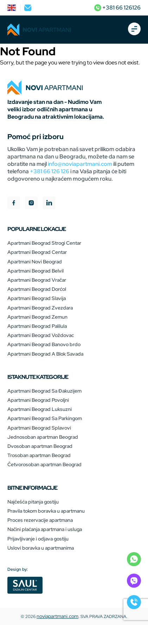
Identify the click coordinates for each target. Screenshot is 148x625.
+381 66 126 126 (49, 171)
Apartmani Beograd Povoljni (38, 400)
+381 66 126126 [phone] (117, 7)
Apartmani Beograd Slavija (36, 298)
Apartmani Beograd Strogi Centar (44, 243)
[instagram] (31, 203)
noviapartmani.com (57, 616)
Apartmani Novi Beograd (34, 261)
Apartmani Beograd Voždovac (40, 335)
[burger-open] (134, 30)
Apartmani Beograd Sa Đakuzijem (44, 391)
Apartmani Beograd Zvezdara (40, 308)
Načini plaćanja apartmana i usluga (44, 529)
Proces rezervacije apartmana (40, 520)
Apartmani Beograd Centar (37, 252)
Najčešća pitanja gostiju (33, 502)
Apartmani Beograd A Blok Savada (45, 354)
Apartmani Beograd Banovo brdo (44, 344)
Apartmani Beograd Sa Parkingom (44, 418)
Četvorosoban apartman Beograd (44, 464)
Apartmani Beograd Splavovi (39, 428)
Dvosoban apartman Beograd (39, 446)
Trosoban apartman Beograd (39, 455)
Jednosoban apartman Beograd (42, 437)
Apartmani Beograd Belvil (35, 271)
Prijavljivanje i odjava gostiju (38, 539)
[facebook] (13, 203)
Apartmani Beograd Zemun (37, 317)
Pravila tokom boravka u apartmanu (46, 511)
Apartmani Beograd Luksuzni (39, 409)
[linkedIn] (49, 203)
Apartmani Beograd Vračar (36, 280)
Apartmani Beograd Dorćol (36, 289)
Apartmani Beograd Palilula (37, 326)
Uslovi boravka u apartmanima (40, 548)
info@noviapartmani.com (80, 164)
